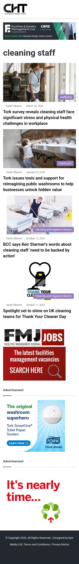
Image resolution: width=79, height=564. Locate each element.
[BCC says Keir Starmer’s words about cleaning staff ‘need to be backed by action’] (39, 214)
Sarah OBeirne (14, 106)
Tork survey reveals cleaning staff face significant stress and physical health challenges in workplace (38, 117)
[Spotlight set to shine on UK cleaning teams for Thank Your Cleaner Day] (39, 281)
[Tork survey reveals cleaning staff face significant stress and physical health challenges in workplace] (39, 82)
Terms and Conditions (37, 544)
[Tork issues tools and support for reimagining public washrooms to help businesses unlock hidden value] (39, 148)
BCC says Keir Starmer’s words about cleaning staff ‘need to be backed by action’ (37, 250)
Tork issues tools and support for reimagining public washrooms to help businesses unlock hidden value (38, 184)
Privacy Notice (60, 544)
